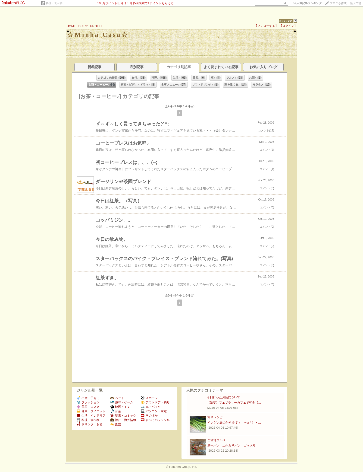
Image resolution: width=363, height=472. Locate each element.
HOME (71, 26)
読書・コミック (123, 415)
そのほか (149, 415)
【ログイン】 (288, 26)
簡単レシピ (214, 417)
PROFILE (96, 26)
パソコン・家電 (154, 411)
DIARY (83, 26)
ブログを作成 (338, 3)
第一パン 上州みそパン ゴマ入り (231, 445)
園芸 (115, 424)
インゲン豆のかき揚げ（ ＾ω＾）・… (234, 422)
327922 (285, 21)
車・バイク (151, 406)
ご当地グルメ (216, 440)
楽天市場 (355, 3)
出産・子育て (88, 398)
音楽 (115, 411)
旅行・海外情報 (123, 420)
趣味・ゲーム (121, 402)
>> (307, 3)
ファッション (88, 402)
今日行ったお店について (223, 397)
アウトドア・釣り (155, 402)
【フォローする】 (266, 26)
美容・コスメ (88, 406)
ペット (117, 398)
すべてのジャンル (155, 420)
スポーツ (149, 398)
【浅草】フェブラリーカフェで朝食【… (234, 402)
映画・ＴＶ (120, 406)
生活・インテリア (91, 415)
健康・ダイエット (91, 411)
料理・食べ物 (54, 3)
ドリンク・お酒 (90, 424)
